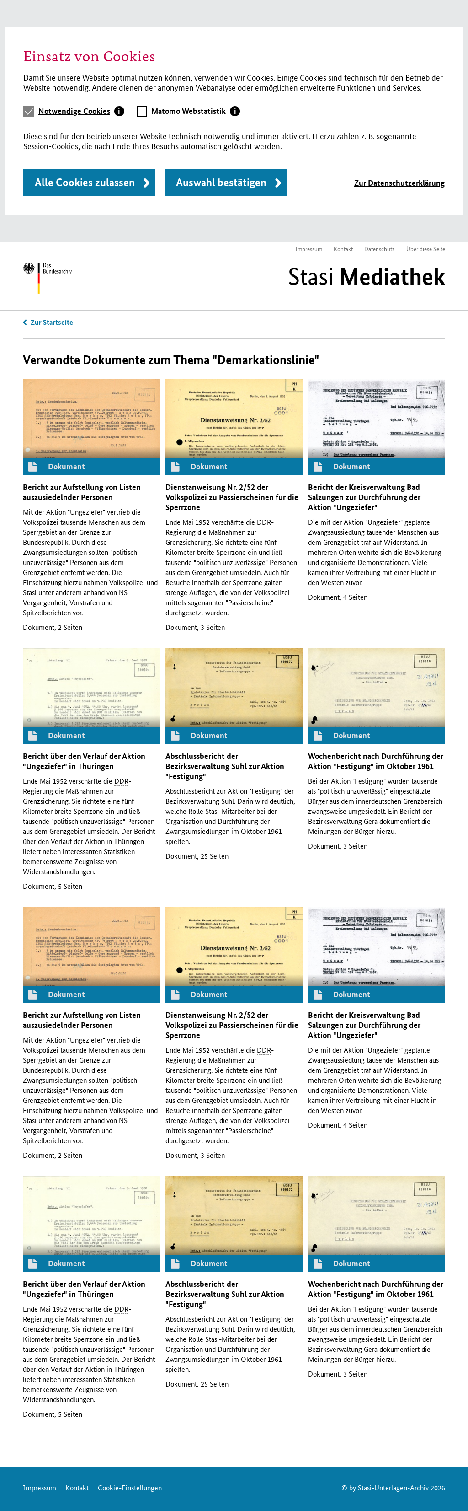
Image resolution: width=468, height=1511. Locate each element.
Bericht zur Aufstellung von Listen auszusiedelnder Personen (82, 492)
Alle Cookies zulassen (85, 182)
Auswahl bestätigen (221, 182)
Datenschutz (379, 248)
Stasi (366, 276)
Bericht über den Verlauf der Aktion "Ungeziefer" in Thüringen (84, 761)
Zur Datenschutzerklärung (399, 182)
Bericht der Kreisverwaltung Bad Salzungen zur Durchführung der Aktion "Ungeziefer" (364, 497)
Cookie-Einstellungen (130, 1487)
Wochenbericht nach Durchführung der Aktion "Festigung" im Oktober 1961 (375, 761)
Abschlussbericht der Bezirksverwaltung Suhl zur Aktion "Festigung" (224, 766)
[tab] (81, 111)
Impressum (308, 248)
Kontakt (343, 248)
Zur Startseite (52, 322)
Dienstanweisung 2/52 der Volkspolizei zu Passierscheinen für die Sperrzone (231, 497)
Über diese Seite (425, 248)
